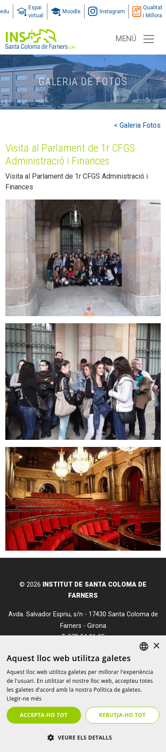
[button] (83, 737)
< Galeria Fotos (137, 125)
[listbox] (143, 646)
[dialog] (83, 693)
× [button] (156, 646)
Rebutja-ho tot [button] (122, 715)
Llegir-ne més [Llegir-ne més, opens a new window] (24, 698)
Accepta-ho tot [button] (44, 715)
